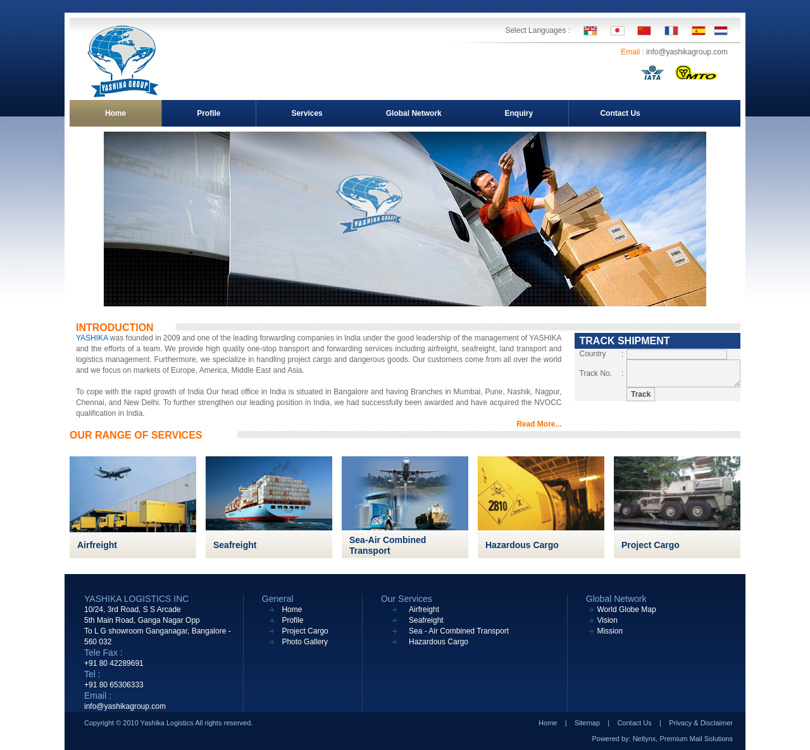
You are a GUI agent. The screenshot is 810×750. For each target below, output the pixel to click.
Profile (208, 113)
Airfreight (97, 545)
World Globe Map (626, 609)
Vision (607, 620)
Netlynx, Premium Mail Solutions (683, 738)
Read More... (538, 424)
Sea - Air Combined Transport (459, 631)
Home (115, 113)
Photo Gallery (305, 641)
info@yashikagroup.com (687, 51)
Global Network (414, 113)
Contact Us (620, 113)
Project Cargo (650, 545)
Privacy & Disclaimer (701, 723)
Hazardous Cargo (522, 545)
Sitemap (587, 723)
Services (306, 113)
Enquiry (518, 113)
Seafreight (234, 545)
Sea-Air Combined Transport (387, 545)
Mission (610, 631)
